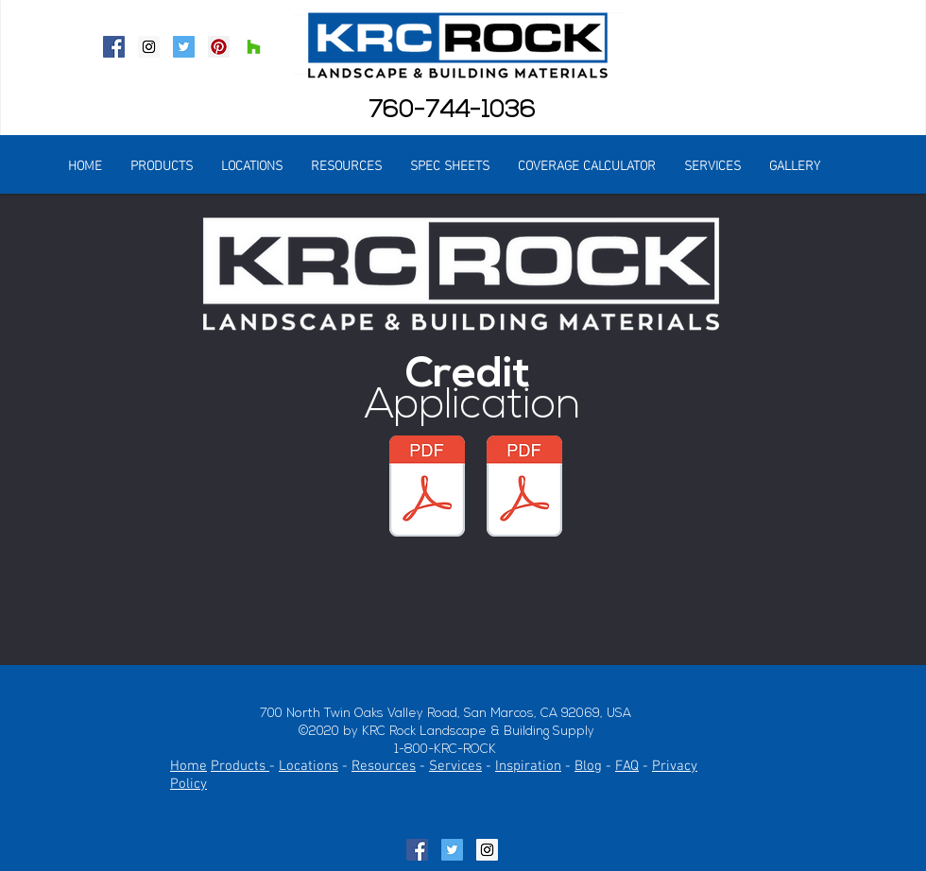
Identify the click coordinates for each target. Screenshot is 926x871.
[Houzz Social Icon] (254, 47)
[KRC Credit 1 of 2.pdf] (524, 488)
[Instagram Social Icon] (149, 47)
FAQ (627, 766)
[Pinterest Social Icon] (219, 47)
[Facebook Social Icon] (114, 47)
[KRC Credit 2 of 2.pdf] (427, 488)
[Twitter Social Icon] (184, 47)
